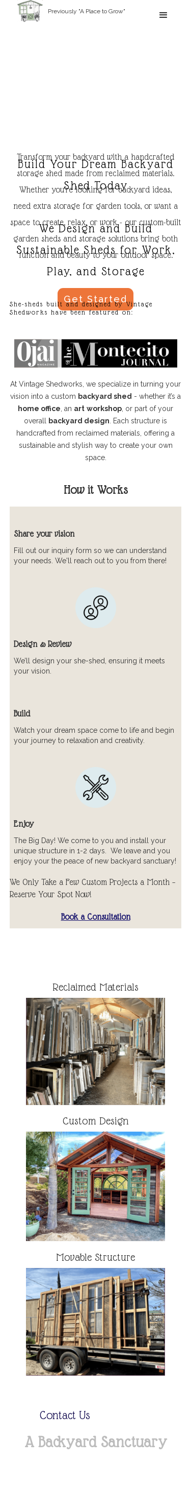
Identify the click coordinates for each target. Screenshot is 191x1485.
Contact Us (65, 1415)
